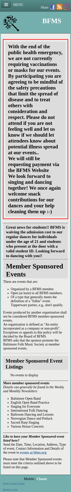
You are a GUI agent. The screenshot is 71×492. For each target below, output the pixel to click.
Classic (42, 479)
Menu (6, 4)
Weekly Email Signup (14, 483)
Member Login (10, 489)
